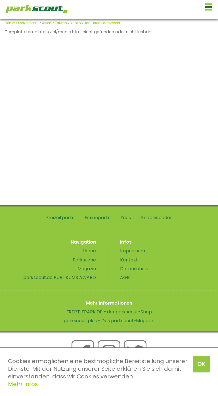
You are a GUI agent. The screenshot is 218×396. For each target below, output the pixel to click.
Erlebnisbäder (156, 217)
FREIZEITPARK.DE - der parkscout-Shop (109, 312)
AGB (125, 277)
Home (10, 23)
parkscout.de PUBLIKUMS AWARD (59, 277)
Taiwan (61, 23)
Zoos (125, 217)
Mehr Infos (23, 384)
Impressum (132, 251)
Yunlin (75, 23)
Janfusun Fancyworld (102, 23)
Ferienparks (97, 217)
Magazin (86, 268)
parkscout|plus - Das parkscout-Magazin (109, 320)
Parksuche (84, 260)
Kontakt (129, 260)
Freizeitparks (28, 23)
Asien (46, 23)
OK (201, 364)
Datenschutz (134, 268)
